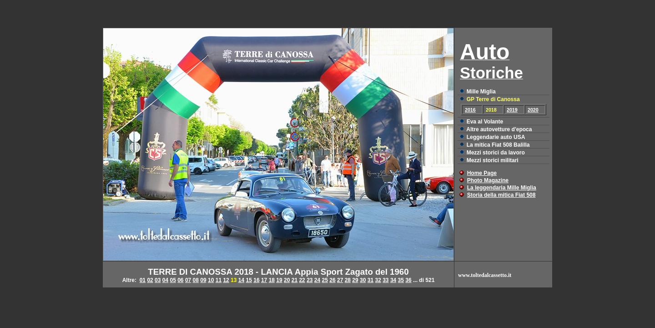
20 (287, 280)
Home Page (482, 173)
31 (370, 280)
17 (264, 280)
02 (150, 280)
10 (211, 280)
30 (363, 280)
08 (196, 280)
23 (309, 280)
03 (158, 280)
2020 (533, 110)
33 (385, 280)
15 (249, 280)
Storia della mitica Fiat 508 (501, 195)
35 (401, 280)
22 (302, 280)
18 (272, 280)
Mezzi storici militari (493, 160)
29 (355, 280)
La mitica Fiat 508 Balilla (498, 145)
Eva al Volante (485, 121)
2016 (470, 110)
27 (340, 280)
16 (256, 280)
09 (203, 280)
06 (180, 280)
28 (348, 280)
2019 (512, 110)
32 (378, 280)
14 (241, 280)
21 (294, 280)
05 (173, 280)
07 (188, 280)
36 (408, 280)
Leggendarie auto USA (496, 137)
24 (317, 280)
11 (219, 280)
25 (325, 280)
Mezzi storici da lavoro (496, 152)
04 (165, 280)
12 (226, 280)
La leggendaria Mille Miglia (501, 187)
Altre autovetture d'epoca (499, 129)
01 (143, 280)
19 (279, 280)
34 (393, 280)
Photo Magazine (488, 180)
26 (332, 280)
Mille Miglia (481, 91)
